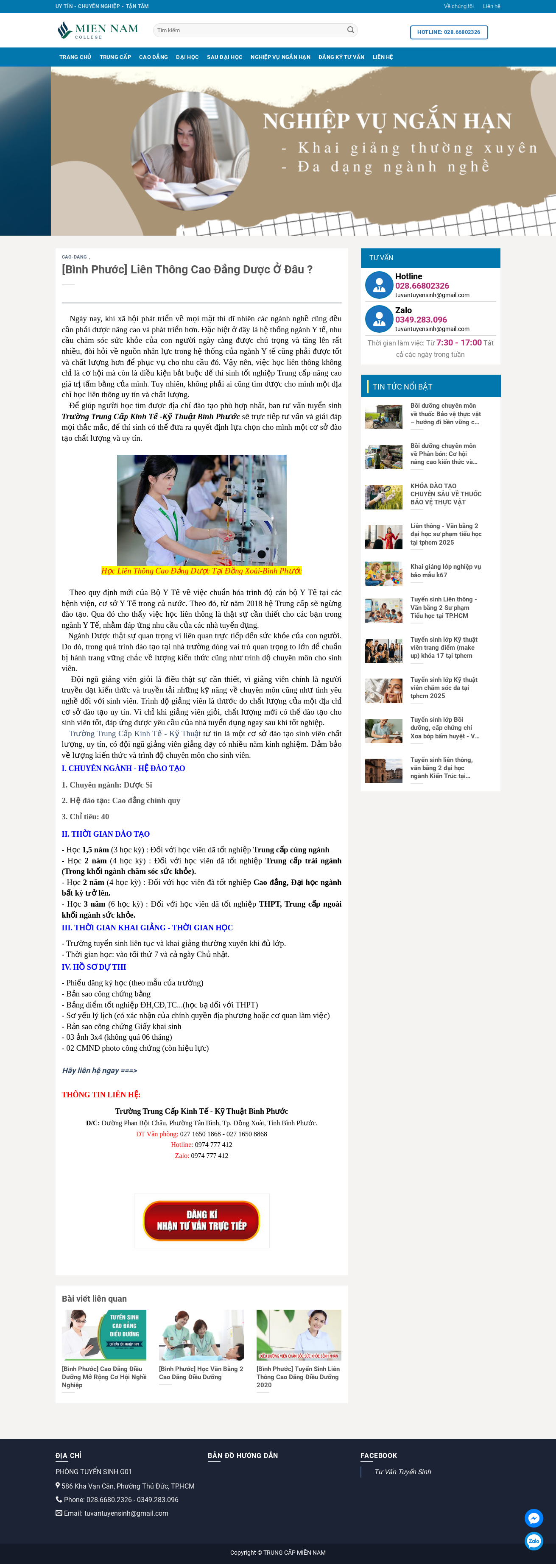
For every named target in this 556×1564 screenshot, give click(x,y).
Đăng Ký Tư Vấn (342, 57)
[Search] (351, 30)
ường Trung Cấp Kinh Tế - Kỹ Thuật (139, 733)
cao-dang (75, 257)
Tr (72, 733)
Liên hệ (491, 6)
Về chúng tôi (459, 6)
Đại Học (187, 57)
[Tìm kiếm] (255, 30)
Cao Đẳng (153, 57)
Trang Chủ (75, 57)
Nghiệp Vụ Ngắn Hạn (280, 57)
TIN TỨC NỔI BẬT (403, 386)
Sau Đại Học (225, 57)
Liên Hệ (383, 57)
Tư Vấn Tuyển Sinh (402, 1472)
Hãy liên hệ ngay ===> (99, 1070)
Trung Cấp (115, 57)
